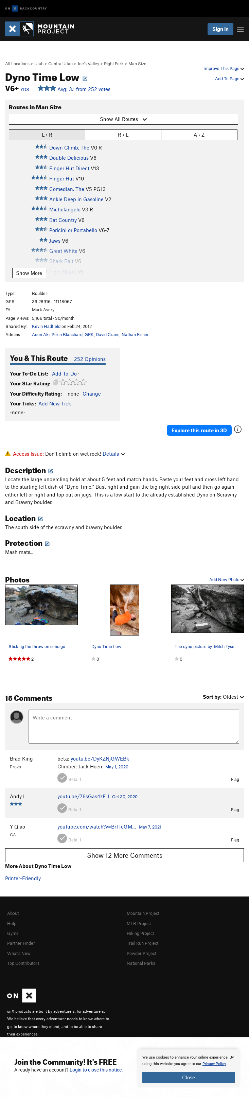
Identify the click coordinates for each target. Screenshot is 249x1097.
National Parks (141, 963)
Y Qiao (17, 826)
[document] (188, 1068)
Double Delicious (69, 158)
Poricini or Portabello (73, 230)
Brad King (21, 758)
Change (92, 393)
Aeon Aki (41, 334)
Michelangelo (65, 209)
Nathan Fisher (135, 334)
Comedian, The (66, 189)
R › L (123, 134)
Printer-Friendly (23, 878)
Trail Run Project (142, 943)
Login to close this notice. (96, 1070)
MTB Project (139, 923)
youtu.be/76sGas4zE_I (83, 796)
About (13, 913)
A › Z (199, 134)
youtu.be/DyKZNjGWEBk (100, 758)
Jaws (54, 241)
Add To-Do (64, 373)
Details (114, 454)
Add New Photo (226, 579)
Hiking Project (140, 933)
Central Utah (60, 63)
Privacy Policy (214, 1064)
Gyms (12, 933)
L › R (47, 134)
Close (188, 1077)
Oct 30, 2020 (125, 796)
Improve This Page (223, 68)
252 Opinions (90, 359)
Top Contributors (23, 963)
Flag (235, 779)
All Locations (17, 63)
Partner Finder (21, 943)
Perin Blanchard (67, 334)
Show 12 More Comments (124, 855)
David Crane (108, 334)
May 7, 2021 (150, 827)
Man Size (137, 63)
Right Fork (114, 63)
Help (11, 923)
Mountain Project (143, 913)
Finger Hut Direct (69, 168)
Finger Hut (61, 178)
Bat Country (63, 220)
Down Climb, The (69, 147)
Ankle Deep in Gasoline (76, 199)
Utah (38, 63)
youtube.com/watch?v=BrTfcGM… (96, 826)
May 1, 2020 (116, 766)
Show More (29, 273)
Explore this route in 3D (199, 430)
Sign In (220, 29)
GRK (89, 334)
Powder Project (141, 953)
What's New (19, 953)
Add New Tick (54, 403)
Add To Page (229, 78)
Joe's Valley (88, 63)
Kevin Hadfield (46, 326)
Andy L (18, 796)
